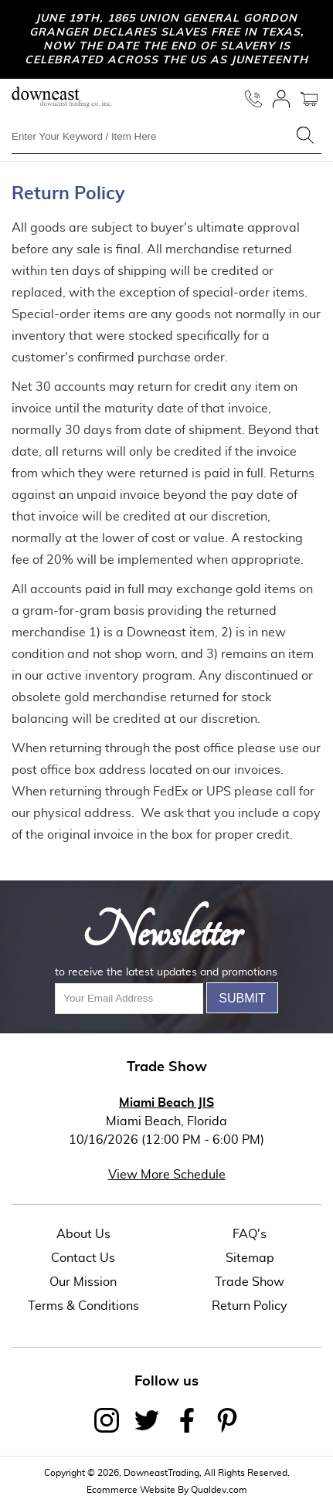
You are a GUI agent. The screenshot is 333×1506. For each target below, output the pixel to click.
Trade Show (249, 1282)
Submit (242, 998)
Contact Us (83, 1258)
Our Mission (83, 1282)
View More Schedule (167, 1175)
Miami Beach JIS (166, 1103)
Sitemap (250, 1258)
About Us (83, 1234)
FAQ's (250, 1234)
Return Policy (249, 1306)
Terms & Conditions (83, 1306)
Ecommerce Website (131, 1489)
